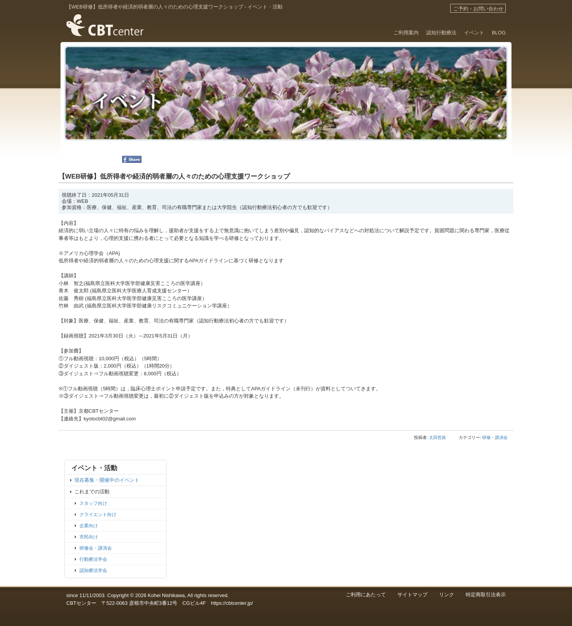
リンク (446, 594)
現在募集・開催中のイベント (107, 480)
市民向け (88, 536)
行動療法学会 (93, 559)
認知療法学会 (93, 570)
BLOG (499, 32)
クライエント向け (97, 514)
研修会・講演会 (95, 547)
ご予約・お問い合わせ (478, 9)
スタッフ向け (93, 503)
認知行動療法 (441, 32)
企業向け (88, 525)
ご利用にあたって (366, 594)
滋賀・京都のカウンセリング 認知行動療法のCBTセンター (104, 43)
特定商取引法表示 (486, 594)
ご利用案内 (406, 32)
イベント (474, 32)
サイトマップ (412, 594)
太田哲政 (437, 437)
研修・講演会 (495, 437)
